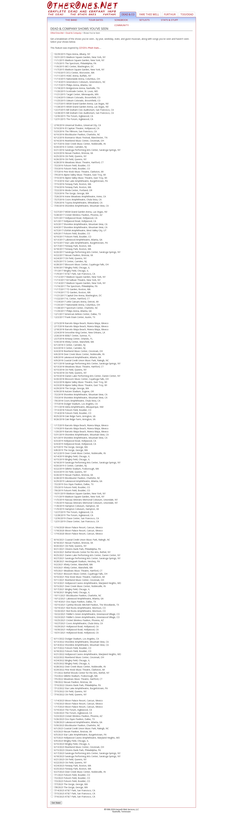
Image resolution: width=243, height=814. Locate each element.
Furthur (170, 14)
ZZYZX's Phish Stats (89, 47)
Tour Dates (95, 19)
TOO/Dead (186, 14)
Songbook (121, 19)
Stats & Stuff (169, 19)
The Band (71, 19)
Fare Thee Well (149, 14)
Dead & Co (128, 14)
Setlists (144, 19)
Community (121, 25)
